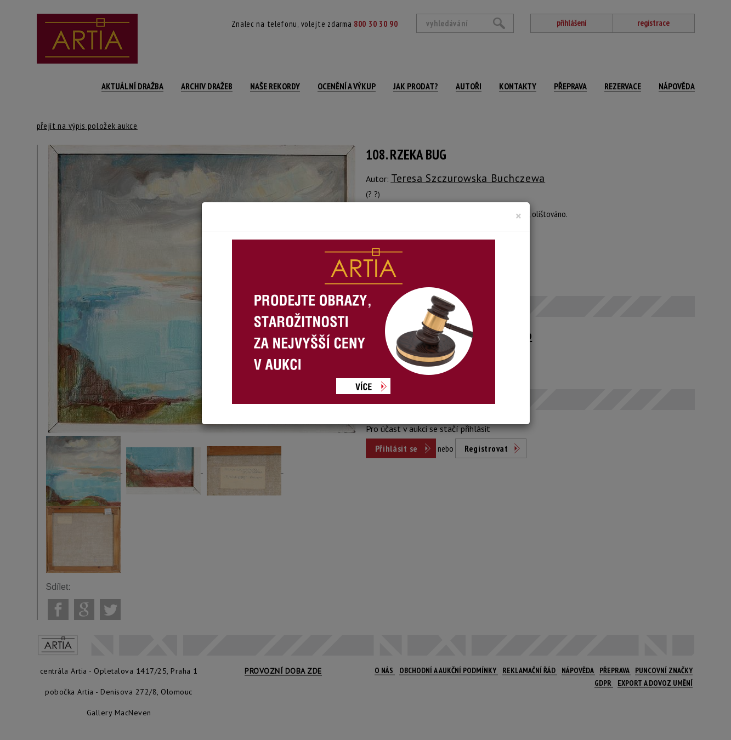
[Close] (518, 216)
